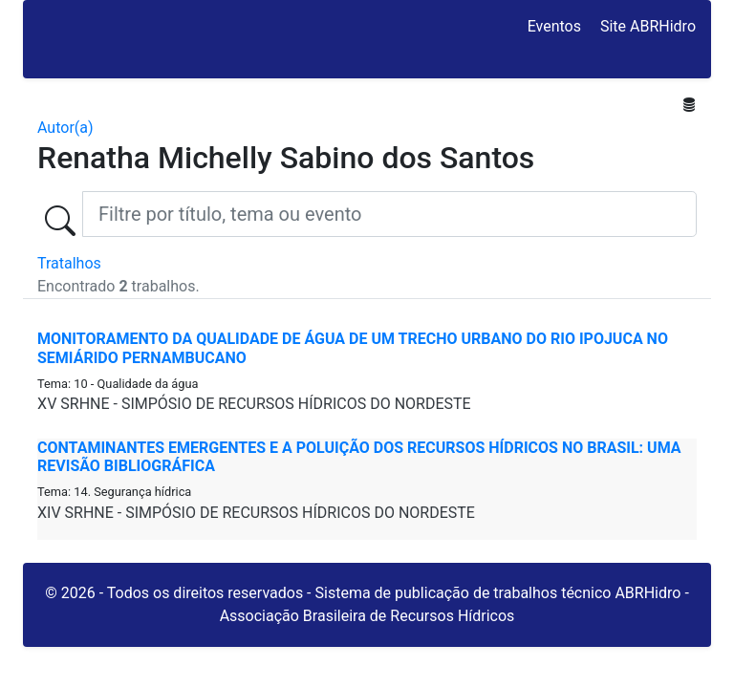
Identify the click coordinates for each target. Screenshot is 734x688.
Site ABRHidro (648, 26)
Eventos (554, 26)
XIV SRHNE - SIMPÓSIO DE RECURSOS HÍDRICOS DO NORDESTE (256, 513)
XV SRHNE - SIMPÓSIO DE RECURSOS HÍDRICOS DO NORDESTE (254, 404)
